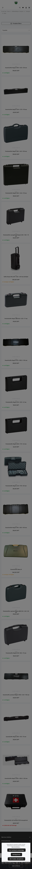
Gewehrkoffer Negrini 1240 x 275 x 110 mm (16, 109)
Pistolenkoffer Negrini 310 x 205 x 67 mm (16, 402)
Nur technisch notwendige (16, 850)
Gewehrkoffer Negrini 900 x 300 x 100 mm (16, 527)
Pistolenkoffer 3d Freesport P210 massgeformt (16, 820)
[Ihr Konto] (26, 7)
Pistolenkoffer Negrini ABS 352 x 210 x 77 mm (16, 318)
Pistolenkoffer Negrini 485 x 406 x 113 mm (16, 193)
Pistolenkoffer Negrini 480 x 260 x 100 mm (16, 151)
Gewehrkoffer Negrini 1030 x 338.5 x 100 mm (16, 778)
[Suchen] (19, 7)
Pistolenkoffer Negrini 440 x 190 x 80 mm (16, 485)
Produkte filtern (16, 23)
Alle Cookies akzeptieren (16, 859)
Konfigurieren (16, 854)
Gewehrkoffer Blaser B (16, 569)
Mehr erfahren (16, 866)
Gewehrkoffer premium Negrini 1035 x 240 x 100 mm (16, 694)
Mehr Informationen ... (16, 847)
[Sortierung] (16, 30)
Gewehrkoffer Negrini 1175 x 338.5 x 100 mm (16, 360)
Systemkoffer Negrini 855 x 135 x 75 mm (16, 736)
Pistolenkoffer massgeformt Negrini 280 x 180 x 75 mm (16, 235)
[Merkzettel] (23, 7)
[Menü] (2, 7)
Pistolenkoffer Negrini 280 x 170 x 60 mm (16, 444)
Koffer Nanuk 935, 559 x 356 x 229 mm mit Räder (16, 276)
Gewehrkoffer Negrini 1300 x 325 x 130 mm (16, 67)
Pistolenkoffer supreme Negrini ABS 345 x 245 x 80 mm (16, 612)
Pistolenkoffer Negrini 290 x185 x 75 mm (16, 653)
